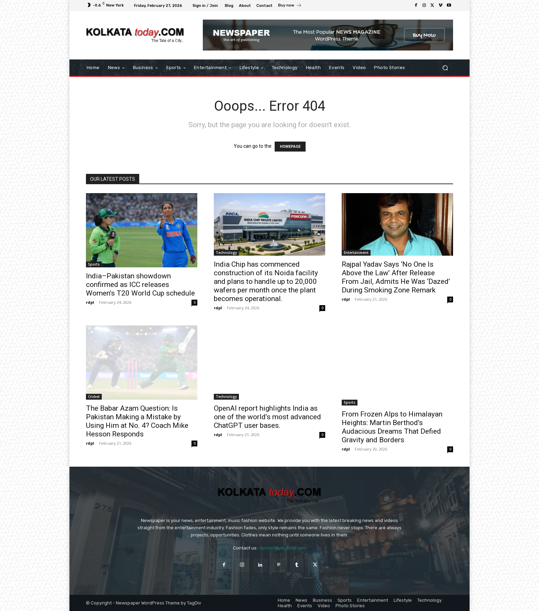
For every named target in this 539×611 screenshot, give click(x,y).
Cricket (94, 396)
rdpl (90, 302)
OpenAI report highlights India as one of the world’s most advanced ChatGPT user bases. (267, 417)
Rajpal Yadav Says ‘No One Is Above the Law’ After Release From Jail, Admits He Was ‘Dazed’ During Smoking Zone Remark (396, 277)
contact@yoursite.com (282, 548)
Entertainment (356, 252)
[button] (445, 68)
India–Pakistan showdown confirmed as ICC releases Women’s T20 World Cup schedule (140, 284)
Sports (94, 264)
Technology (226, 252)
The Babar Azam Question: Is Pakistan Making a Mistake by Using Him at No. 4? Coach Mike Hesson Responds (137, 421)
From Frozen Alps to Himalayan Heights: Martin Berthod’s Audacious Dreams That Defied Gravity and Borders (392, 427)
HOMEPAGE (290, 146)
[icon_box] (290, 6)
